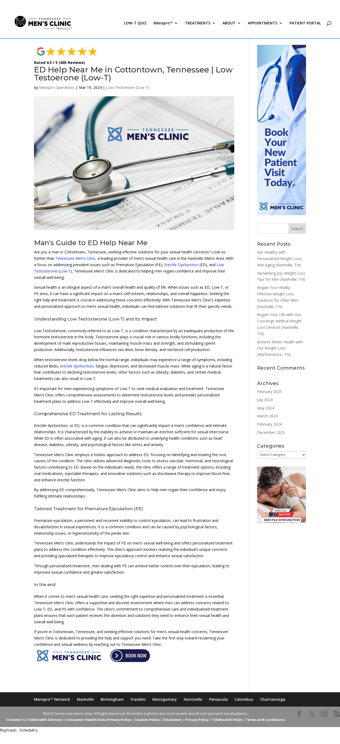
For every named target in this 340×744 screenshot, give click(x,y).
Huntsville (193, 699)
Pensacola (218, 699)
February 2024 (269, 424)
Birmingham (112, 699)
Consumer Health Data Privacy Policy (98, 719)
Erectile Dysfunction (181, 264)
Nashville (85, 699)
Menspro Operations (57, 87)
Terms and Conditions (265, 719)
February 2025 (269, 391)
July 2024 (265, 399)
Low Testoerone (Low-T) (127, 87)
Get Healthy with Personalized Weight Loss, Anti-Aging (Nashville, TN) (280, 258)
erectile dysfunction (77, 366)
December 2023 (271, 432)
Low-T (65, 271)
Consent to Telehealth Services (34, 719)
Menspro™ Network (52, 699)
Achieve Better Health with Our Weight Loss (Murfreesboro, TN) (280, 348)
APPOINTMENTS (262, 23)
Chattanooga (272, 699)
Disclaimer (172, 719)
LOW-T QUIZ (135, 23)
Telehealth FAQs (227, 719)
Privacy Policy (197, 719)
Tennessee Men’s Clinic (75, 258)
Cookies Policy (147, 719)
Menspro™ (163, 23)
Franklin (138, 699)
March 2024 (267, 415)
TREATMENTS (197, 23)
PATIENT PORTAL (305, 23)
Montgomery (164, 699)
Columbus (244, 699)
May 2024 (265, 407)
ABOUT (229, 23)
